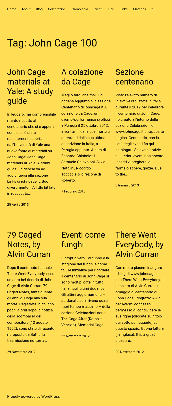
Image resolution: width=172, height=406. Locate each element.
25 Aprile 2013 (18, 205)
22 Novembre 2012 (75, 336)
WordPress (50, 396)
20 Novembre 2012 (130, 352)
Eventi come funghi (83, 239)
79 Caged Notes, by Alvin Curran (29, 244)
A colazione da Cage (82, 77)
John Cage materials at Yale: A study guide (30, 87)
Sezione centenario (135, 77)
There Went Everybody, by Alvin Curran (140, 244)
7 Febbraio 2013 (73, 191)
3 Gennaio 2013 (127, 185)
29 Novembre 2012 (21, 352)
